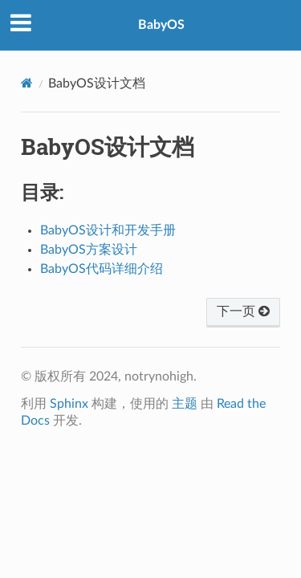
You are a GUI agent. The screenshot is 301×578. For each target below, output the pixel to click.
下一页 (243, 311)
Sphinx (69, 403)
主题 (184, 403)
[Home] (27, 83)
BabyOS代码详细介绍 (101, 269)
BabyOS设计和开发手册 (108, 230)
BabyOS (161, 24)
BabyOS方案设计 (88, 249)
